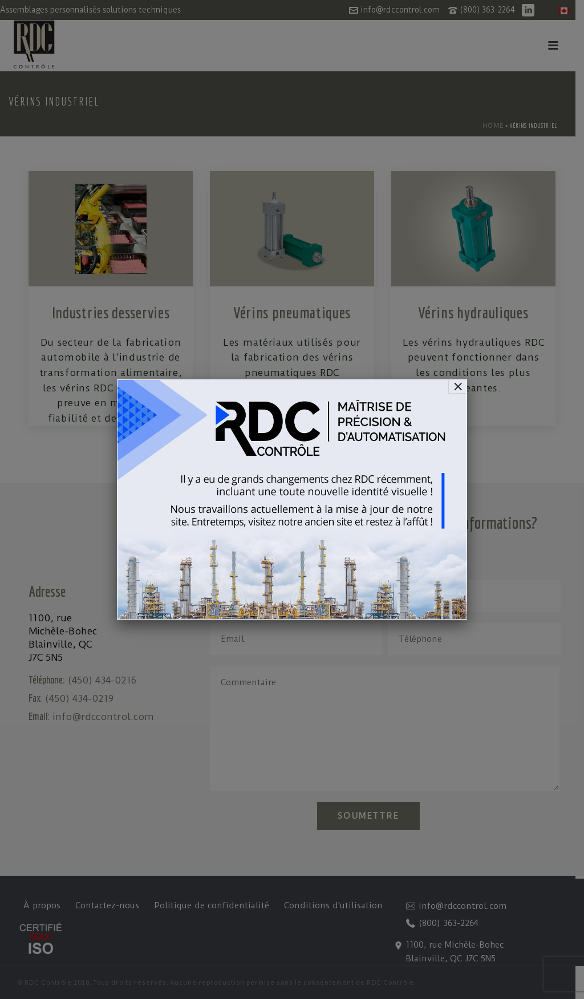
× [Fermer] (458, 386)
